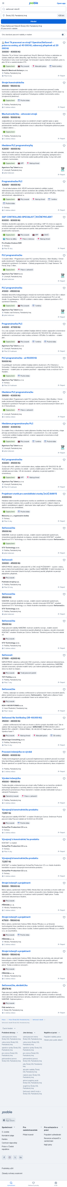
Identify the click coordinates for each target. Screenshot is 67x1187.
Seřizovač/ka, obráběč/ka (15, 985)
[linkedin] (20, 1157)
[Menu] (3, 3)
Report (61, 76)
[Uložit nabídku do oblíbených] (64, 42)
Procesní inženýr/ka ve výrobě (17, 752)
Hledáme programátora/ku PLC (17, 423)
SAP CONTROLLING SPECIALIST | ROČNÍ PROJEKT (27, 217)
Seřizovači (7, 560)
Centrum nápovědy (9, 1143)
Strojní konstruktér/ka (13, 82)
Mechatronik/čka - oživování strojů (19, 114)
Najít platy (48, 1144)
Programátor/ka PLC (12, 181)
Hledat (33, 21)
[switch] (63, 34)
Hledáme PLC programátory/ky (17, 145)
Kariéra (4, 1139)
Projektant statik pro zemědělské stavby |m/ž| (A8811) (29, 494)
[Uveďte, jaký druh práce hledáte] (33, 9)
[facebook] (4, 1157)
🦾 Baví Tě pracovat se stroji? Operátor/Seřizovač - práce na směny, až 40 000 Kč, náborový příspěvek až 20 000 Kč (30, 45)
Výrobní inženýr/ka (11, 778)
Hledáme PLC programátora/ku (17, 392)
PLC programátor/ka (12, 255)
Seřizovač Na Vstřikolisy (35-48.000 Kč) (22, 717)
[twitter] (15, 1157)
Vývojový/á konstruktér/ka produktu (20, 809)
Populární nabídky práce (52, 1037)
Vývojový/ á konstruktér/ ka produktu (20, 839)
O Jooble (5, 1132)
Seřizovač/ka (8, 528)
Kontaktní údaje (8, 1135)
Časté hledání (9, 1028)
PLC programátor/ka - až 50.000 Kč (19, 358)
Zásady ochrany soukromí (12, 1173)
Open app (61, 3)
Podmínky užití (7, 1168)
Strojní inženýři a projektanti (16, 883)
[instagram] (9, 1157)
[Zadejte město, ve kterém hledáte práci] (33, 15)
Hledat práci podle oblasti (53, 1040)
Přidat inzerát (28, 1134)
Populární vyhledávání (52, 1134)
